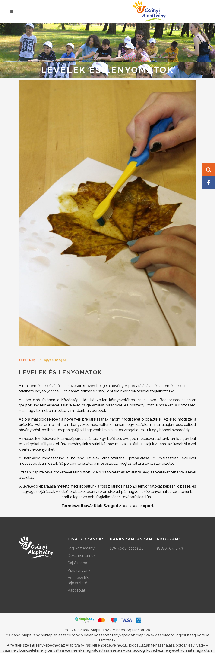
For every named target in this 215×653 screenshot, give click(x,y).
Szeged (60, 360)
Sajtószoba (77, 563)
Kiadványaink (79, 570)
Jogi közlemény (81, 548)
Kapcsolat (76, 590)
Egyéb (49, 360)
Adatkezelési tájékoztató (79, 580)
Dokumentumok (81, 555)
